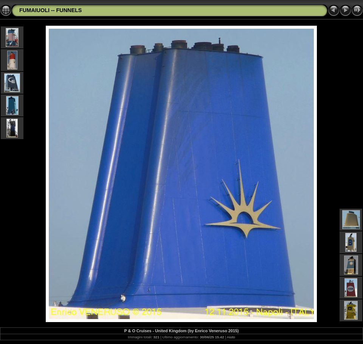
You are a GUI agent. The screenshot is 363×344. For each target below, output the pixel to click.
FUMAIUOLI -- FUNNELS (50, 10)
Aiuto (231, 337)
